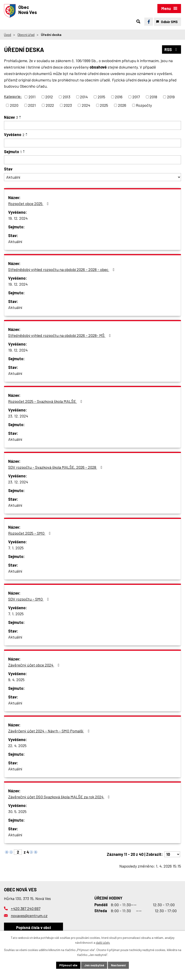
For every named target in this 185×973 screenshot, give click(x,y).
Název (11, 117)
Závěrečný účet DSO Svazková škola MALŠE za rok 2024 (59, 796)
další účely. (103, 943)
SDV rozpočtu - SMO (29, 599)
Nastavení (118, 965)
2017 (136, 96)
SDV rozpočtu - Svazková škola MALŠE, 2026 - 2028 (56, 467)
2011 (32, 96)
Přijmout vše (68, 965)
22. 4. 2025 (17, 745)
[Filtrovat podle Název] (92, 125)
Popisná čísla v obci (33, 927)
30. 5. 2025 (17, 811)
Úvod (7, 35)
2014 (84, 96)
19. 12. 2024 (18, 218)
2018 (153, 96)
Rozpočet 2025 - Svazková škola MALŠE (46, 401)
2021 (32, 105)
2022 (50, 105)
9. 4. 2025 (16, 679)
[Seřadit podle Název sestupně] (20, 118)
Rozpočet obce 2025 (29, 203)
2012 (49, 96)
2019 (171, 96)
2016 (118, 96)
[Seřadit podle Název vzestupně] (20, 116)
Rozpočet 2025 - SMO (30, 533)
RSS (171, 49)
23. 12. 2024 (18, 415)
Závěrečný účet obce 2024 (34, 665)
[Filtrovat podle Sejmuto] (92, 159)
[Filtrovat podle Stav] (92, 177)
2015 (101, 96)
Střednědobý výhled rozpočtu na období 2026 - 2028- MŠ (60, 335)
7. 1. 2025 (16, 547)
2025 (104, 105)
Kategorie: (13, 96)
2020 (14, 105)
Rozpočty (144, 105)
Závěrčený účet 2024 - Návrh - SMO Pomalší (49, 730)
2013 (66, 96)
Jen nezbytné (94, 965)
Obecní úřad (25, 35)
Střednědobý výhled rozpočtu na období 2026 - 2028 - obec (62, 269)
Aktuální (15, 241)
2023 (68, 105)
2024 (86, 105)
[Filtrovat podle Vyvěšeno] (92, 143)
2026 (122, 105)
